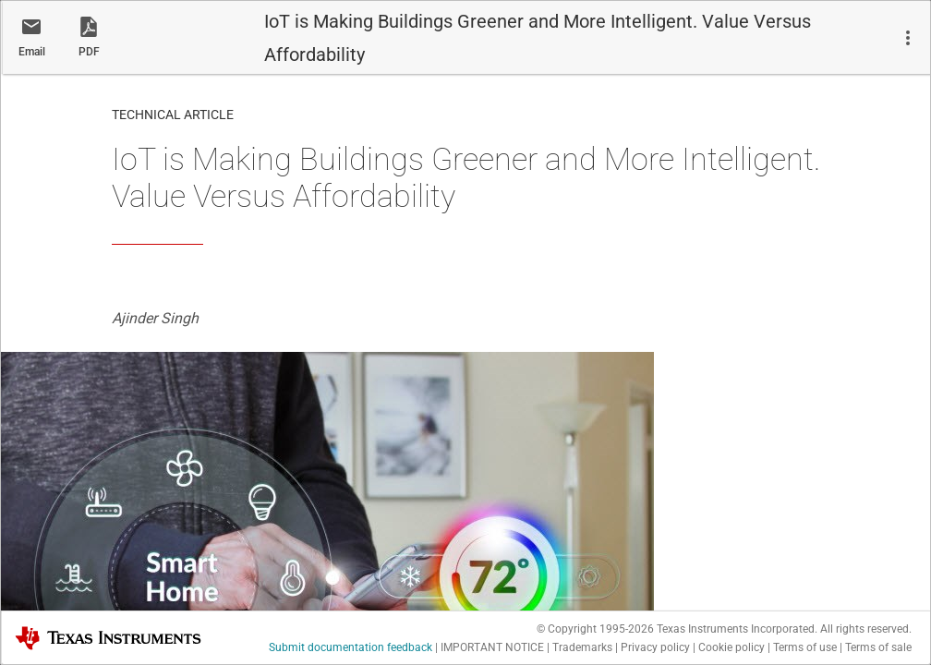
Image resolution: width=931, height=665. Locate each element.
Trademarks (582, 647)
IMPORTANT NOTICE (492, 647)
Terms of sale (878, 647)
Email (31, 51)
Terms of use (805, 647)
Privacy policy (655, 647)
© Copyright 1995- (595, 629)
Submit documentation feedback (350, 647)
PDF (89, 51)
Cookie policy (731, 647)
